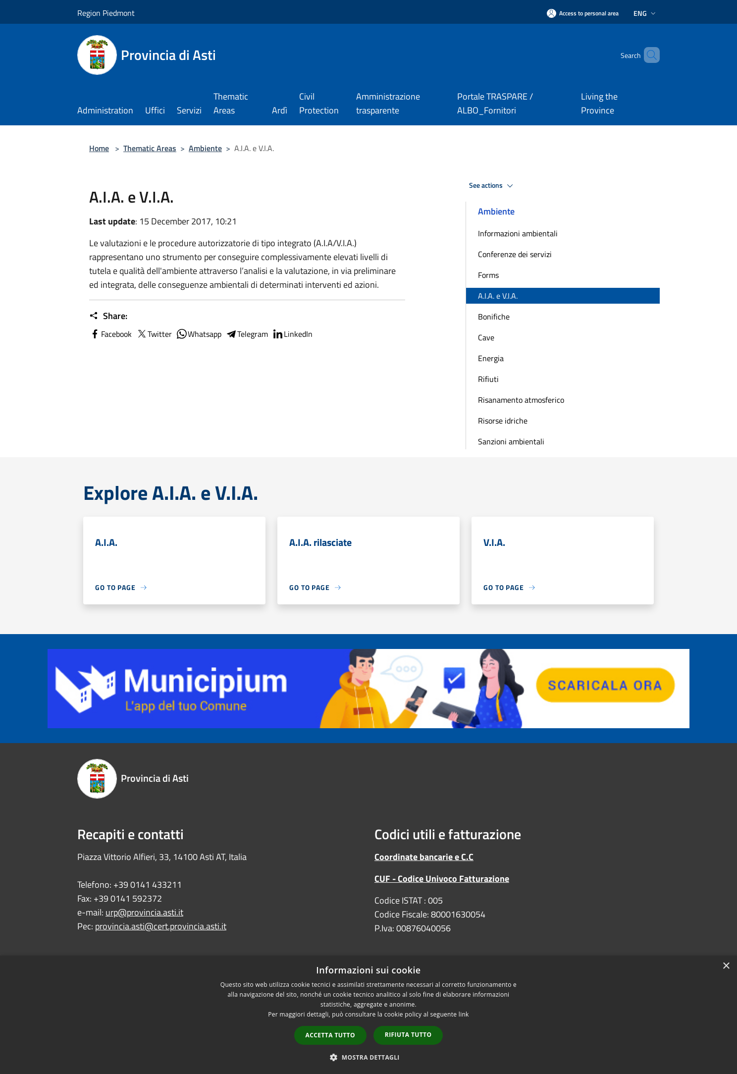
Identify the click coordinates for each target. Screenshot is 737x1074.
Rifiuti (488, 379)
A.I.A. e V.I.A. (498, 296)
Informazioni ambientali (518, 233)
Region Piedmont (106, 13)
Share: (108, 316)
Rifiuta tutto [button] (408, 1034)
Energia (491, 358)
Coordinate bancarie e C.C (424, 856)
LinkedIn (292, 334)
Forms (488, 275)
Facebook (110, 334)
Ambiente (205, 148)
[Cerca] (648, 55)
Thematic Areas (149, 148)
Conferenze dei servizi (515, 254)
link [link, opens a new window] (464, 1014)
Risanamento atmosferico (521, 400)
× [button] (726, 966)
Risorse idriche (502, 421)
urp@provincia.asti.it (144, 912)
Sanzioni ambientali (511, 441)
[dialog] (368, 1015)
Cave (486, 337)
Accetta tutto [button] (330, 1035)
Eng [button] (645, 13)
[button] (368, 1057)
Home (99, 148)
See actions (492, 186)
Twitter (154, 334)
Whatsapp (198, 334)
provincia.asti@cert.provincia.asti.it (160, 926)
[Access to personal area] (583, 13)
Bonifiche (494, 316)
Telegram (246, 334)
